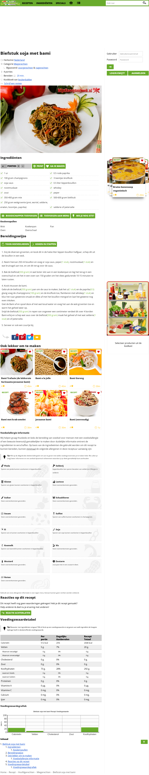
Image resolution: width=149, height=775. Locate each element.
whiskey (57, 187)
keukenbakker (25, 79)
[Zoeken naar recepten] (127, 3)
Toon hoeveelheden (15, 244)
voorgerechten (25, 67)
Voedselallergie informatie (26, 758)
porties (9, 71)
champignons (28, 293)
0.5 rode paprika (62, 173)
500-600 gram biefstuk (65, 197)
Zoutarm (59, 561)
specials (61, 3)
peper (56, 192)
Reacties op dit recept (18, 761)
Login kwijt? (117, 73)
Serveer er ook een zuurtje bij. (19, 325)
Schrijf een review (13, 83)
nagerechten (42, 67)
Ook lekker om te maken (20, 755)
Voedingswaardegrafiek (24, 767)
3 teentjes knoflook (63, 178)
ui (71, 289)
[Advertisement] (74, 27)
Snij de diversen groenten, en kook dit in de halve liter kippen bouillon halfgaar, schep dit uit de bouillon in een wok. (48, 254)
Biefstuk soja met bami (14, 744)
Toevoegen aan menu (54, 215)
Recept (12, 772)
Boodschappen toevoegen (19, 215)
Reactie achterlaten (15, 612)
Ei (3, 529)
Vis (56, 545)
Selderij (58, 465)
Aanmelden (138, 73)
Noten (6, 577)
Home (3, 772)
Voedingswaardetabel (18, 764)
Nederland (19, 60)
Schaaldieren (61, 497)
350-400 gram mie (13, 197)
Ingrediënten (14, 747)
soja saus (8, 182)
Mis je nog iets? (83, 215)
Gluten (6, 481)
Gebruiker (112, 53)
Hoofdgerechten (26, 772)
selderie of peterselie (64, 207)
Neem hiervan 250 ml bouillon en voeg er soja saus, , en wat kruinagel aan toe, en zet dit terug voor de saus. (47, 264)
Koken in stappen (44, 244)
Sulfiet (58, 513)
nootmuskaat (10, 187)
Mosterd (7, 561)
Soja (56, 529)
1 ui (6, 173)
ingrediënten (44, 3)
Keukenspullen (20, 749)
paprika (88, 289)
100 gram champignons (16, 178)
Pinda (5, 465)
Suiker (6, 497)
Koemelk (7, 545)
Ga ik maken (55, 166)
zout (6, 192)
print (38, 166)
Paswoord (112, 59)
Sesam (6, 513)
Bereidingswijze (15, 752)
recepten (27, 3)
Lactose (58, 481)
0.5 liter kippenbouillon (65, 182)
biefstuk (20, 272)
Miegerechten (21, 64)
